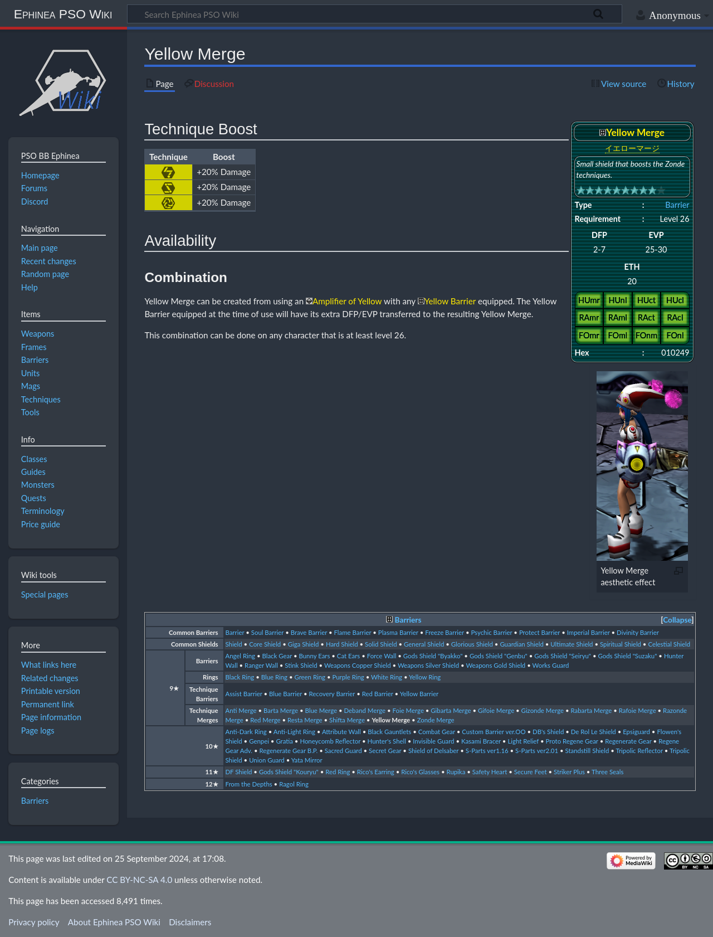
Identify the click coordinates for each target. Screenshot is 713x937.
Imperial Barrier (588, 632)
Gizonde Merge (542, 710)
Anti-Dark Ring (245, 731)
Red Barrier (377, 693)
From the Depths (248, 784)
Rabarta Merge (591, 710)
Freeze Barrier (444, 632)
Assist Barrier (243, 693)
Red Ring (337, 771)
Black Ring (239, 677)
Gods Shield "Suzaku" (627, 655)
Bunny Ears (314, 655)
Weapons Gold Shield (495, 665)
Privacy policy (33, 922)
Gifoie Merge (496, 710)
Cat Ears (348, 655)
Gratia (284, 741)
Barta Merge (280, 710)
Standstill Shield (587, 750)
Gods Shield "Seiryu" (562, 655)
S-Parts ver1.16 (487, 750)
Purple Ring (348, 677)
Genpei (259, 741)
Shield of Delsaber (433, 750)
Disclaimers (190, 922)
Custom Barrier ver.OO (493, 731)
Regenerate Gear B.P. (288, 750)
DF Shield (238, 771)
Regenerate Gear (628, 741)
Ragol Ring (294, 784)
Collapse (677, 619)
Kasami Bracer (481, 741)
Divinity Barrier (638, 632)
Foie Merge (408, 710)
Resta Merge (305, 720)
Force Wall (382, 655)
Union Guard (267, 760)
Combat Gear (436, 731)
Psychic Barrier (491, 632)
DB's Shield (548, 731)
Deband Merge (365, 710)
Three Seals (607, 771)
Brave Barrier (309, 632)
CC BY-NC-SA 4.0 (139, 880)
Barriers (408, 619)
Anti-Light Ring (294, 731)
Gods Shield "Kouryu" (289, 771)
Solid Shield (381, 644)
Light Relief (523, 741)
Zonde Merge (436, 720)
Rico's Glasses (420, 771)
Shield (233, 644)
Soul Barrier (267, 632)
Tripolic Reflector (639, 750)
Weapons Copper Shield (357, 665)
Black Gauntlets (389, 731)
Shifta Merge (347, 720)
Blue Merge (321, 710)
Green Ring (309, 677)
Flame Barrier (353, 632)
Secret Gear (385, 750)
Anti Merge (240, 710)
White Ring (386, 677)
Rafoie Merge (637, 710)
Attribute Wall (341, 731)
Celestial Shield (669, 644)
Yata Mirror (307, 760)
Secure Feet (530, 771)
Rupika (455, 771)
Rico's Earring (375, 771)
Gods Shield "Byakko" (433, 655)
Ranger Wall (261, 665)
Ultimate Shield (571, 644)
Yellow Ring (425, 677)
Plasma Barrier (398, 632)
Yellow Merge (391, 720)
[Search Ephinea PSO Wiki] (375, 14)
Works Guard (551, 665)
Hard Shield (342, 644)
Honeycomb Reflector (330, 741)
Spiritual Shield (620, 644)
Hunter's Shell (387, 741)
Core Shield (265, 644)
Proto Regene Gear (572, 741)
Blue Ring (274, 677)
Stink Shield (301, 665)
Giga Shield (303, 644)
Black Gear (277, 655)
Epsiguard (636, 731)
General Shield (424, 644)
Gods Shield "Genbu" (499, 655)
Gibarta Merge (451, 710)
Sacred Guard (343, 750)
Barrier (677, 205)
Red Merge (265, 720)
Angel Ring (240, 655)
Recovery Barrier (332, 693)
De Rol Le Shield (593, 731)
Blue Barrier (285, 693)
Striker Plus (569, 771)
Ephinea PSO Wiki (63, 14)
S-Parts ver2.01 (536, 750)
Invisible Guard (433, 741)
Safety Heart (489, 771)
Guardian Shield (521, 644)
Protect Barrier (539, 632)
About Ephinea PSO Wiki (114, 922)
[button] (677, 620)
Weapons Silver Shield (428, 665)
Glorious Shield (472, 644)
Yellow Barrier (419, 693)
